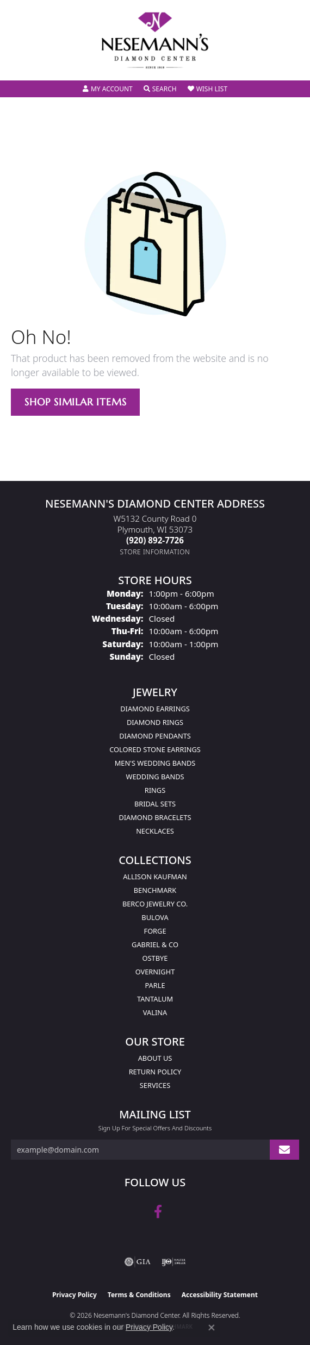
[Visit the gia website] (138, 1262)
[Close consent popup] (211, 1327)
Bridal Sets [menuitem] (155, 804)
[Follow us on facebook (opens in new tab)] (158, 1211)
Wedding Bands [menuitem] (155, 776)
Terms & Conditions (139, 1294)
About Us (155, 1058)
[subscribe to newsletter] (284, 1150)
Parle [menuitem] (155, 985)
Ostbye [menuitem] (155, 958)
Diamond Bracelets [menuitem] (155, 817)
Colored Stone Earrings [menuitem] (155, 749)
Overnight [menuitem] (155, 972)
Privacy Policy (74, 1294)
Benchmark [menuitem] (155, 890)
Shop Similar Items (75, 402)
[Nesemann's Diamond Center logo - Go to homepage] (155, 40)
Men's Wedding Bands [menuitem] (155, 763)
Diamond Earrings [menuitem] (154, 709)
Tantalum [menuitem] (155, 999)
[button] (108, 89)
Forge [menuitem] (155, 931)
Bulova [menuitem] (154, 917)
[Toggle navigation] (19, 64)
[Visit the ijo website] (174, 1262)
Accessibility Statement (220, 1294)
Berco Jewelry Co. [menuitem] (155, 904)
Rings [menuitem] (155, 790)
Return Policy (155, 1072)
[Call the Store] (155, 540)
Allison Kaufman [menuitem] (155, 876)
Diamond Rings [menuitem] (155, 722)
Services (155, 1085)
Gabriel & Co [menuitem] (155, 944)
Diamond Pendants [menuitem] (155, 736)
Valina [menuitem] (155, 1012)
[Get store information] (155, 551)
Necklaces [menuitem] (155, 831)
